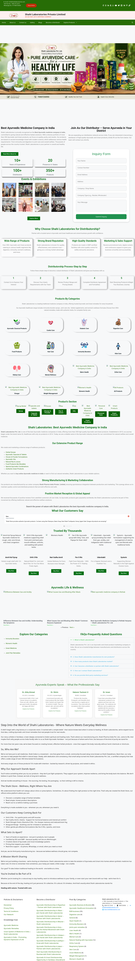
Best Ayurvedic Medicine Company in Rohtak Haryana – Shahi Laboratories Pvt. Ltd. (111, 595)
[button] (132, 22)
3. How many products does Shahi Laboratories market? (93, 634)
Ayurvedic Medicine (11, 898)
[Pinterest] (127, 5)
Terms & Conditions (11, 884)
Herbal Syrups (11, 454)
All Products (118, 398)
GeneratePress (44, 956)
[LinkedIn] (108, 5)
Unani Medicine (11, 621)
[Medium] (124, 5)
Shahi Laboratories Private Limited (45, 14)
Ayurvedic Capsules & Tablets (16, 456)
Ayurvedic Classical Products (17, 328)
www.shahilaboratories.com (112, 882)
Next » (72, 600)
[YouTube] (116, 5)
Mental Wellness (50, 375)
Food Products (17, 352)
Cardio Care (51, 330)
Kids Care (118, 353)
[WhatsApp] (113, 5)
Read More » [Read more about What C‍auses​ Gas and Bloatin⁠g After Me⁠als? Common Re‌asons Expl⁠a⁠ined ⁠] (50, 598)
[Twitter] (119, 5)
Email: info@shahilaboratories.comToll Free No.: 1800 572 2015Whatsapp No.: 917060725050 (14, 3)
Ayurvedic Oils (11, 461)
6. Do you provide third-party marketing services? (90, 648)
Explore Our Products (28, 682)
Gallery (32, 22)
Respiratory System (76, 919)
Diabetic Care (84, 328)
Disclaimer (8, 878)
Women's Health (84, 398)
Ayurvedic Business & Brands (80, 878)
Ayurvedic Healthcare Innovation (81, 881)
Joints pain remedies (77, 900)
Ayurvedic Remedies (11, 901)
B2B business (74, 884)
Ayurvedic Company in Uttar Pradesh (50, 936)
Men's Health (84, 372)
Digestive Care (118, 328)
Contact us (22, 22)
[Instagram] (105, 5)
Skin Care (72, 922)
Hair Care (50, 352)
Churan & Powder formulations (16, 459)
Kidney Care (17, 375)
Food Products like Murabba (16, 466)
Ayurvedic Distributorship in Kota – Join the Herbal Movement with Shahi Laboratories (50, 902)
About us (13, 22)
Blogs (40, 22)
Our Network (9, 887)
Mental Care (73, 910)
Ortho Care (118, 372)
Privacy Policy (9, 881)
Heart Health (74, 894)
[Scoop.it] (129, 5)
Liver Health (73, 903)
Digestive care (74, 887)
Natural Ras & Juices (13, 464)
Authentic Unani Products (15, 471)
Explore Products (71, 22)
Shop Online (31, 5)
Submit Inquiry (101, 217)
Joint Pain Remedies (13, 626)
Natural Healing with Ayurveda (80, 913)
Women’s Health (11, 616)
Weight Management (51, 398)
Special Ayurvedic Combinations (17, 468)
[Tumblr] (110, 5)
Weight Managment (76, 929)
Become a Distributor (53, 22)
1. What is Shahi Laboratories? (83, 613)
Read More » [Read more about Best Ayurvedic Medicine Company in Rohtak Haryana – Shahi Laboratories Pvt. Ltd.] (94, 598)
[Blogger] (121, 5)
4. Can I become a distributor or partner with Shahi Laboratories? (96, 639)
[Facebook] (103, 5)
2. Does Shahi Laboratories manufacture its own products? (94, 630)
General (72, 891)
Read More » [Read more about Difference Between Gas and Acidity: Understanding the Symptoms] (6, 598)
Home (4, 22)
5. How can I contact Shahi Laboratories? (87, 644)
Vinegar (17, 398)
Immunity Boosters (84, 352)
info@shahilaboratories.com (110, 880)
